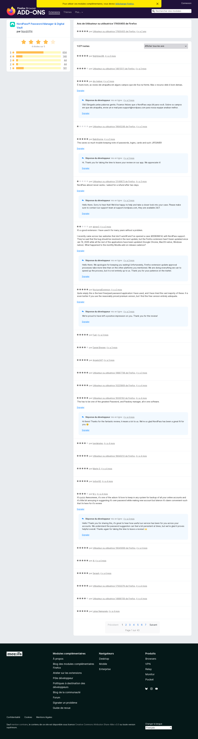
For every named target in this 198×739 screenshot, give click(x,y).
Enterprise (105, 669)
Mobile (103, 663)
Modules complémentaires (69, 653)
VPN (148, 663)
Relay (148, 669)
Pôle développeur (63, 678)
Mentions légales (44, 717)
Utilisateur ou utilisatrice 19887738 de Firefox (114, 373)
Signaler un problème (65, 702)
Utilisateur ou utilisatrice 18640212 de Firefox (114, 456)
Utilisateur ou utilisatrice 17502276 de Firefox (114, 586)
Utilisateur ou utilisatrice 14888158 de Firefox (114, 598)
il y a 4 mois (141, 385)
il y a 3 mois (110, 56)
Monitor (150, 674)
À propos (58, 658)
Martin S (96, 468)
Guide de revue (61, 707)
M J (94, 494)
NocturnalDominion (101, 289)
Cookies (28, 717)
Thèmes (67, 12)
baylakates (98, 443)
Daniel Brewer (99, 347)
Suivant (153, 624)
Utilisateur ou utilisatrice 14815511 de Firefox (114, 68)
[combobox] (171, 11)
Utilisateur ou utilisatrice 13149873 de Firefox (114, 181)
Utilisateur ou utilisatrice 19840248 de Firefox (114, 126)
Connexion (186, 3)
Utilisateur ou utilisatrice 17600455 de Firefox (114, 31)
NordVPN (26, 31)
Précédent (113, 624)
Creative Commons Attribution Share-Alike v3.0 (97, 724)
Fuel (95, 335)
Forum (56, 697)
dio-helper (97, 81)
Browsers (150, 658)
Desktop (104, 658)
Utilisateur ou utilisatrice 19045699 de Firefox (114, 548)
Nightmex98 (98, 56)
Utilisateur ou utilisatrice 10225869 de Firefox (114, 385)
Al (93, 560)
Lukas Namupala (100, 611)
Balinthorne (98, 139)
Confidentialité (13, 717)
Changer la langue (153, 724)
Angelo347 (98, 360)
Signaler (80, 90)
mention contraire (19, 724)
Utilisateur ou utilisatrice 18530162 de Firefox (114, 398)
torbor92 (97, 481)
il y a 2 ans (141, 31)
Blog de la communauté (66, 692)
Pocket (149, 679)
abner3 (96, 226)
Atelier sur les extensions (67, 672)
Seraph (96, 573)
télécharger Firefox (124, 4)
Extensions (54, 12)
